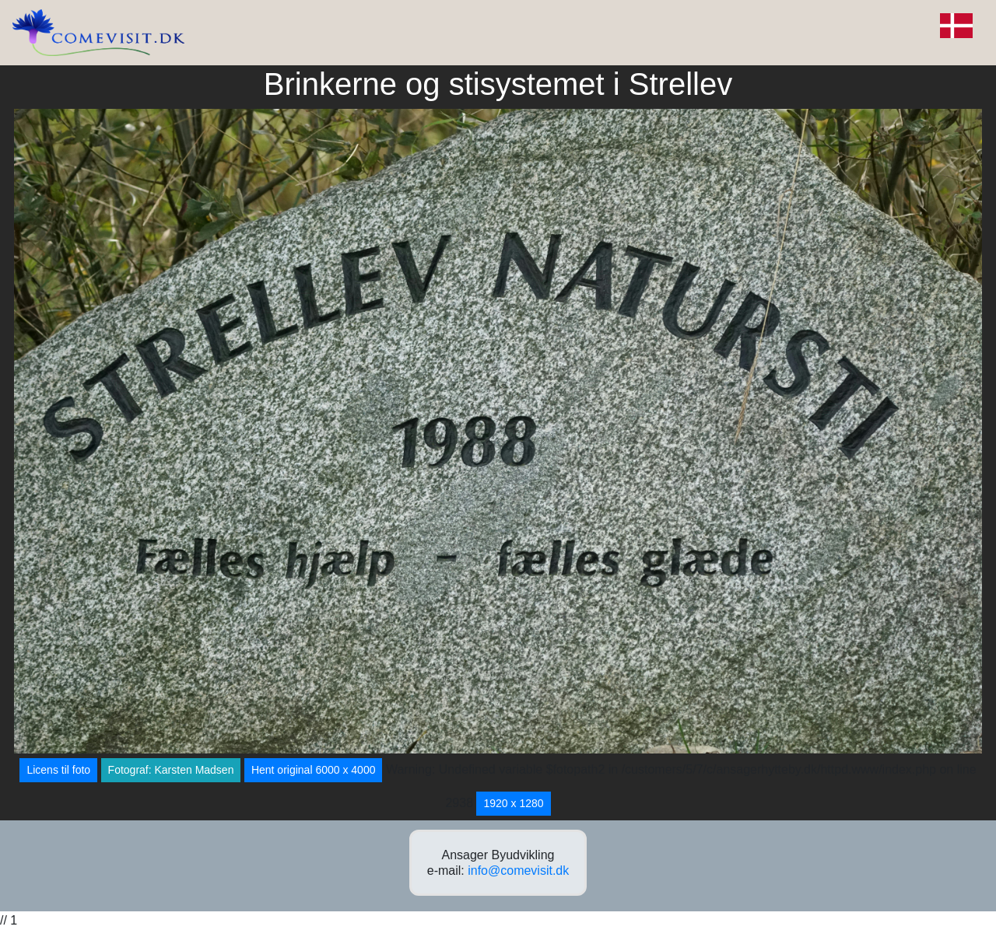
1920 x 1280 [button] (513, 803)
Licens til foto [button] (58, 770)
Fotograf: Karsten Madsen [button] (171, 770)
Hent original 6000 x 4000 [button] (313, 770)
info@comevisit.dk (518, 870)
